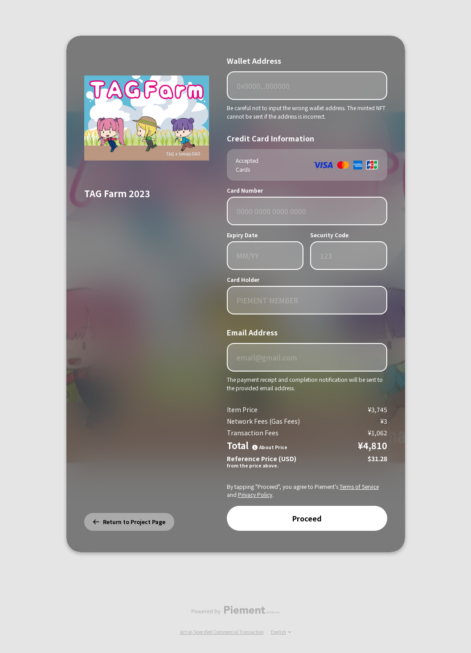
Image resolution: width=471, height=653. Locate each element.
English (281, 632)
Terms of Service (359, 486)
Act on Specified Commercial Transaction (222, 632)
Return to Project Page (129, 521)
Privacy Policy (255, 494)
